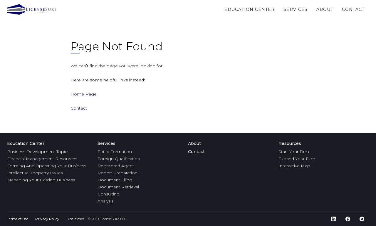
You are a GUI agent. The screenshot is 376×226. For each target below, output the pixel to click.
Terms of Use (17, 219)
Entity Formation (115, 151)
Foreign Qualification (119, 158)
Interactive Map (294, 165)
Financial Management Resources (42, 158)
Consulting (109, 194)
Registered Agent (116, 165)
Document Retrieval (118, 187)
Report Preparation (117, 172)
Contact (78, 108)
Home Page (83, 94)
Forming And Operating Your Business (46, 165)
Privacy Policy (47, 219)
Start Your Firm (293, 151)
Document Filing (115, 180)
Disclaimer (75, 219)
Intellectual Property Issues (35, 172)
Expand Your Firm (296, 158)
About (194, 143)
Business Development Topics (38, 151)
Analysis (105, 201)
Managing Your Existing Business (41, 180)
